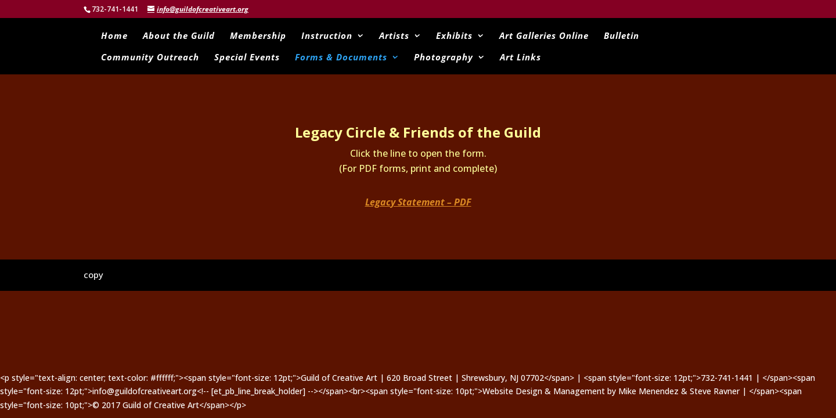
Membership (258, 36)
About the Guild (179, 36)
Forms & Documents (341, 58)
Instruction (326, 36)
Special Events (247, 58)
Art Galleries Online (544, 36)
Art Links (520, 58)
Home (114, 36)
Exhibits (454, 36)
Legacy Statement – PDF (418, 202)
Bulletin (621, 36)
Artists (394, 36)
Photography (443, 58)
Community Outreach (150, 58)
